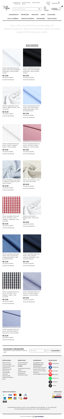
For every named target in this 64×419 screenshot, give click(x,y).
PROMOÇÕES (25, 14)
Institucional (6, 360)
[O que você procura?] (39, 9)
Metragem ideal (23, 375)
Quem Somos (6, 367)
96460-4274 (48, 3)
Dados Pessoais (23, 362)
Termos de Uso (7, 369)
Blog (23, 4)
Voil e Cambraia (13, 18)
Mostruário (41, 18)
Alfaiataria (51, 14)
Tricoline (34, 14)
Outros (20, 366)
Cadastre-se (16, 2)
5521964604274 (56, 3)
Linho (43, 14)
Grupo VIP (17, 4)
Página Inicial (6, 362)
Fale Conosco (6, 364)
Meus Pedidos (26, 2)
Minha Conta (22, 360)
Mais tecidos (52, 18)
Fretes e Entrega (7, 377)
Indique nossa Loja (8, 366)
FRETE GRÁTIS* (36, 2)
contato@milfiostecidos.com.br (43, 374)
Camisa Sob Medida (27, 18)
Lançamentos (13, 14)
